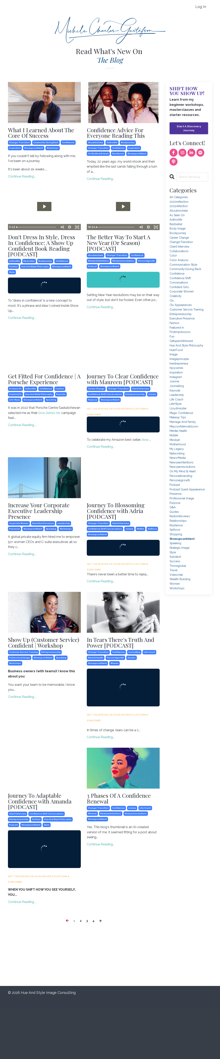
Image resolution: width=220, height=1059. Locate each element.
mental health (95, 713)
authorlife (112, 152)
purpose (92, 433)
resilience (118, 164)
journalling (134, 707)
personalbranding (182, 513)
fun (172, 356)
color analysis (180, 270)
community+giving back (45, 145)
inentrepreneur (180, 387)
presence (14, 566)
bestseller (29, 284)
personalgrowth (146, 275)
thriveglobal (179, 620)
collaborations (180, 259)
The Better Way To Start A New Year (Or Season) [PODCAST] (119, 255)
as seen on (15, 422)
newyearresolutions (123, 275)
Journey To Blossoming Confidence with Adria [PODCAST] (115, 549)
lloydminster (179, 437)
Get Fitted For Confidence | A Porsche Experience (40, 407)
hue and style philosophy (35, 290)
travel (174, 625)
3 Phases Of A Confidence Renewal (120, 855)
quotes (131, 713)
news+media (179, 493)
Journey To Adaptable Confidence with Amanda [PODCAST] (42, 858)
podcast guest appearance (180, 531)
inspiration (15, 151)
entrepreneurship (135, 427)
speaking (51, 433)
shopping (177, 585)
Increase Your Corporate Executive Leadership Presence (42, 546)
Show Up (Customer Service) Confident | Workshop (40, 692)
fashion (13, 290)
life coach (149, 707)
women (114, 718)
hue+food (177, 371)
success (176, 615)
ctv (172, 315)
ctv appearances (182, 320)
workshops (53, 151)
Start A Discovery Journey (189, 128)
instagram (177, 402)
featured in (15, 427)
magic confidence (183, 442)
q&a (173, 554)
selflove (152, 574)
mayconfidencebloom (186, 458)
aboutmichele (95, 152)
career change (96, 422)
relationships (179, 569)
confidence (68, 145)
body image (179, 234)
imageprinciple (180, 381)
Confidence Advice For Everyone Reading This (122, 138)
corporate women (19, 561)
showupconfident (33, 151)
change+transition (19, 145)
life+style (14, 433)
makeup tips (179, 447)
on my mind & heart (98, 164)
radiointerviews (181, 564)
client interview (140, 422)
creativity (176, 310)
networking (178, 488)
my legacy (178, 483)
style (12, 295)
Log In (200, 7)
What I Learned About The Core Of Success (43, 134)
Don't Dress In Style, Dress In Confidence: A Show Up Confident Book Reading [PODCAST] (42, 262)
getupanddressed (183, 361)
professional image (19, 713)
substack (176, 610)
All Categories (180, 199)
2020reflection (180, 203)
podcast (92, 281)
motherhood (179, 478)
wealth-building (181, 636)
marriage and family (185, 452)
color (174, 264)
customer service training (23, 707)
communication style (185, 275)
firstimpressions (181, 351)
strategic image (181, 600)
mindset (92, 871)
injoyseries (177, 392)
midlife (140, 574)
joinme (152, 427)
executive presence (43, 561)
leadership (63, 561)
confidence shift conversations (105, 427)
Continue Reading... (22, 179)
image (174, 376)
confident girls (180, 300)
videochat (177, 630)
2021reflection (180, 209)
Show (146, 473)
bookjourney (128, 152)
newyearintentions (98, 275)
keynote (61, 427)
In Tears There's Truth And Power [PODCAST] (123, 692)
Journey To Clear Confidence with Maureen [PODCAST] (120, 407)
